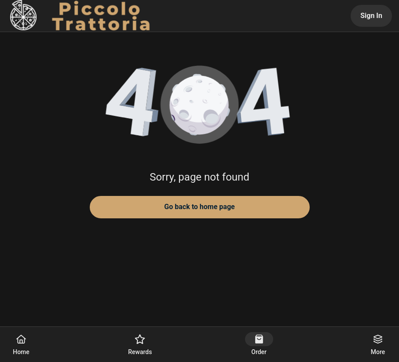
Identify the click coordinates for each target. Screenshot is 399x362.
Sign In (371, 15)
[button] (200, 105)
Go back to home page (199, 207)
